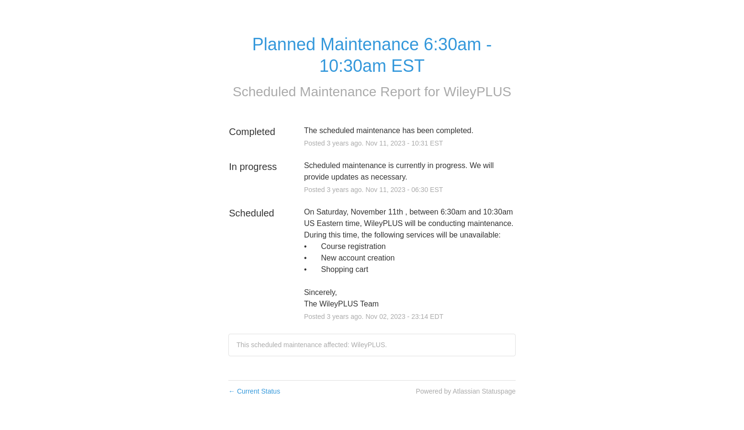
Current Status (254, 391)
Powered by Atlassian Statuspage (466, 391)
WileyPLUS (477, 91)
